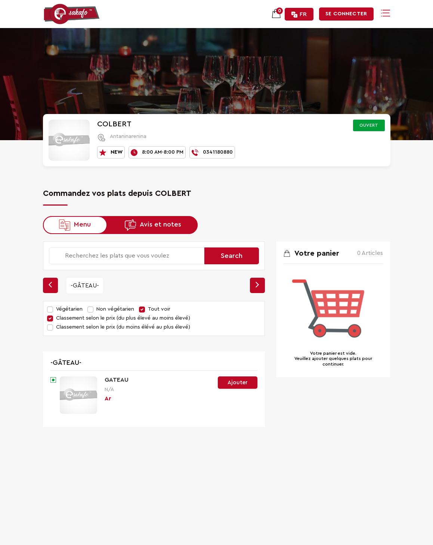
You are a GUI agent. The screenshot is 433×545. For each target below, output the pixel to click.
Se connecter (346, 13)
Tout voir (159, 309)
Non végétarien (115, 309)
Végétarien (69, 309)
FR (299, 14)
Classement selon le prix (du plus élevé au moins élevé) (123, 318)
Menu (82, 224)
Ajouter (238, 382)
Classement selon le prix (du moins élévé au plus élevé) (123, 327)
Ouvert (368, 125)
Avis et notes (160, 224)
